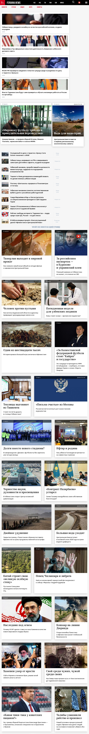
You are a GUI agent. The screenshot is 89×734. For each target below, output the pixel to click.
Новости (4, 7)
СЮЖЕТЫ (40, 7)
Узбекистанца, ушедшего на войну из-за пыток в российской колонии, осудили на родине (10, 32)
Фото (31, 7)
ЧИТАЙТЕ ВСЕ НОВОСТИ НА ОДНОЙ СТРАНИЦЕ (46, 172)
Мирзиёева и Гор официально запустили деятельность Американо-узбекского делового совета (33, 33)
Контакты (6, 729)
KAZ (35, 3)
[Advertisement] (75, 107)
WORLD (63, 3)
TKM (51, 3)
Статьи (14, 7)
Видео (23, 7)
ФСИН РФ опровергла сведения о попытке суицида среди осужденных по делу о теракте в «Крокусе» (55, 33)
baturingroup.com (57, 732)
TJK (46, 3)
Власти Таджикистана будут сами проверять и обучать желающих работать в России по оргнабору (78, 32)
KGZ (40, 3)
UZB (57, 3)
